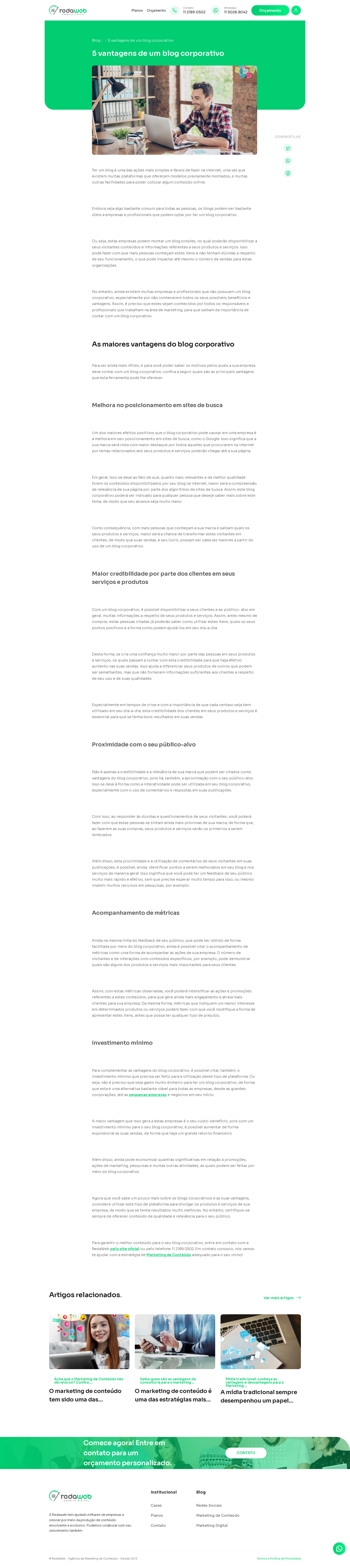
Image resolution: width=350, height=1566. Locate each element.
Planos (137, 10)
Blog (96, 40)
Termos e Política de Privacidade (279, 1558)
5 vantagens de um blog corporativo (140, 40)
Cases (156, 1505)
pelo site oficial (125, 1249)
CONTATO (246, 1453)
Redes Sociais (209, 1505)
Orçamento (156, 10)
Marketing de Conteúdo (168, 1255)
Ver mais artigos (279, 1298)
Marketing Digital (212, 1525)
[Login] (296, 10)
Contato (158, 1525)
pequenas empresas (148, 1094)
